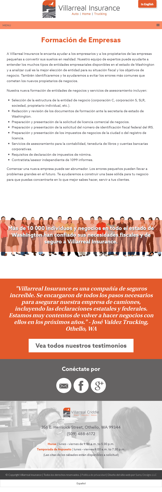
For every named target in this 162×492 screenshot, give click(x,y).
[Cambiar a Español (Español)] (81, 483)
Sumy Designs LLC (146, 474)
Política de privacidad (93, 474)
